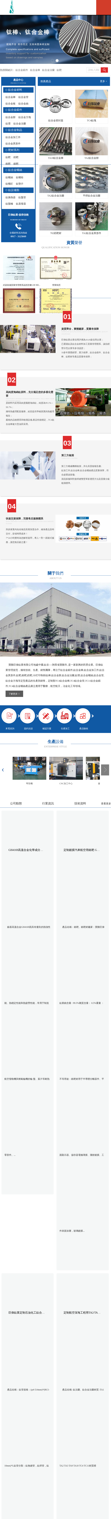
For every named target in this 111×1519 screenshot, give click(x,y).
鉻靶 (8, 163)
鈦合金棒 (35, 70)
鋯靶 (15, 157)
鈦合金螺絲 (15, 169)
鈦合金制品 (15, 129)
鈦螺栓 (19, 177)
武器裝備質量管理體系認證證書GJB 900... (21, 285)
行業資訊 (48, 803)
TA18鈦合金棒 (56, 158)
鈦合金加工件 (13, 137)
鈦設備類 (13, 190)
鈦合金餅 (11, 117)
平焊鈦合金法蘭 (91, 195)
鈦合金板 (11, 103)
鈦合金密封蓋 (55, 120)
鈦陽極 (9, 203)
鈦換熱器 (11, 197)
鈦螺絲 (9, 177)
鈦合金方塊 (24, 117)
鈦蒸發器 (21, 203)
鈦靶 (59, 70)
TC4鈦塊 (91, 120)
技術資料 (80, 803)
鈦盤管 (22, 197)
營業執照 (56, 285)
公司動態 (16, 803)
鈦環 (8, 123)
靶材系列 (13, 149)
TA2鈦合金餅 (91, 158)
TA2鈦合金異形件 (91, 233)
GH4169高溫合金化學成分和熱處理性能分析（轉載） (41, 849)
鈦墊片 (19, 183)
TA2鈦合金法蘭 (55, 195)
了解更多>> (14, 694)
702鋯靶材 (55, 233)
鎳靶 (15, 163)
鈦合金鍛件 (22, 70)
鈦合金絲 (23, 103)
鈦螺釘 (9, 183)
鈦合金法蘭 (48, 70)
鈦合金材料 (15, 89)
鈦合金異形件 (13, 143)
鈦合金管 (23, 97)
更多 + (103, 81)
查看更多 (106, 803)
